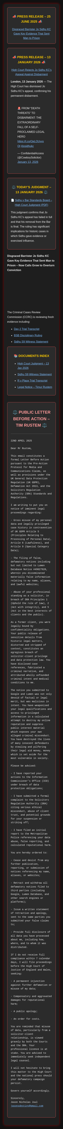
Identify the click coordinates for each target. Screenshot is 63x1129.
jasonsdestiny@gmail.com (27, 1105)
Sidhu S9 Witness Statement (31, 341)
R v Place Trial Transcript (32, 380)
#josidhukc (27, 146)
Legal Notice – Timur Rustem (34, 387)
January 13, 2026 (27, 161)
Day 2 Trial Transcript (26, 329)
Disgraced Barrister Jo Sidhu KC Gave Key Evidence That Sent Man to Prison (31, 33)
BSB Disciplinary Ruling (28, 335)
